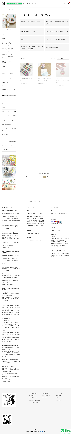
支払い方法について (33, 397)
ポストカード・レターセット (8, 86)
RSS (43, 397)
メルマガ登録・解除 (46, 395)
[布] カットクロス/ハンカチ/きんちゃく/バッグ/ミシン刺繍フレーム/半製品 (7, 43)
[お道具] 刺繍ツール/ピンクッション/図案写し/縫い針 (7, 56)
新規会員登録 (58, 395)
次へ (66, 177)
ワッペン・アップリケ (6, 78)
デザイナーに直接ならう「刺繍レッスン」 (9, 116)
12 (57, 176)
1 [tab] (7, 29)
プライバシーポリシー (33, 402)
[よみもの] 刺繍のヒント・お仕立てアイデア (9, 90)
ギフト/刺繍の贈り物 (6, 124)
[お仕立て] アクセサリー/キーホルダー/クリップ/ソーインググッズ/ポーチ (7, 50)
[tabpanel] (9, 21)
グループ (34, 3)
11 (54, 176)
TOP (2, 10)
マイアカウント (59, 393)
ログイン (57, 397)
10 (50, 176)
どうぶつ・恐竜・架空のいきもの (9, 138)
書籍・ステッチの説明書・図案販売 (7, 61)
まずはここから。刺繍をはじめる (9, 107)
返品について (31, 395)
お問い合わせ (58, 400)
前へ (23, 177)
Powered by (35, 430)
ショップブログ (45, 393)
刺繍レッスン (5, 70)
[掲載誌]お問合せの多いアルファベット (9, 96)
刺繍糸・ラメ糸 (5, 66)
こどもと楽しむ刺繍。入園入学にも (12, 10)
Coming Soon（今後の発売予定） (9, 141)
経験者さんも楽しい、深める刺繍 (9, 111)
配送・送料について (33, 393)
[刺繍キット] (4, 38)
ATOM (46, 397)
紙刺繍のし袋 (5, 82)
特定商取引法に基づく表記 (34, 400)
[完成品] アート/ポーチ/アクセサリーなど (7, 74)
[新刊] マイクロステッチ (7, 145)
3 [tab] (10, 29)
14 (62, 176)
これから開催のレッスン (7, 149)
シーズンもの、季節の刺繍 (7, 121)
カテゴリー (25, 3)
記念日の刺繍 (5, 134)
